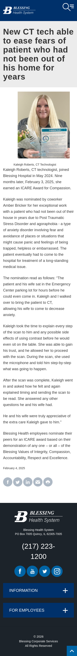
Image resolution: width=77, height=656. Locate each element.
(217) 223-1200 (38, 551)
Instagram (57, 571)
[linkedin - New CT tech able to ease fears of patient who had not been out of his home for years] (27, 482)
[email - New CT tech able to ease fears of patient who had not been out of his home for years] (38, 482)
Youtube (32, 571)
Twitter (44, 571)
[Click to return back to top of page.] (72, 651)
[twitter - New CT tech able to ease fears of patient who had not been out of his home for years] (17, 482)
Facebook (20, 571)
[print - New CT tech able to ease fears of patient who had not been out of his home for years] (48, 482)
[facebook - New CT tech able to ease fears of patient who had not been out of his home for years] (7, 482)
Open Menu (68, 7)
